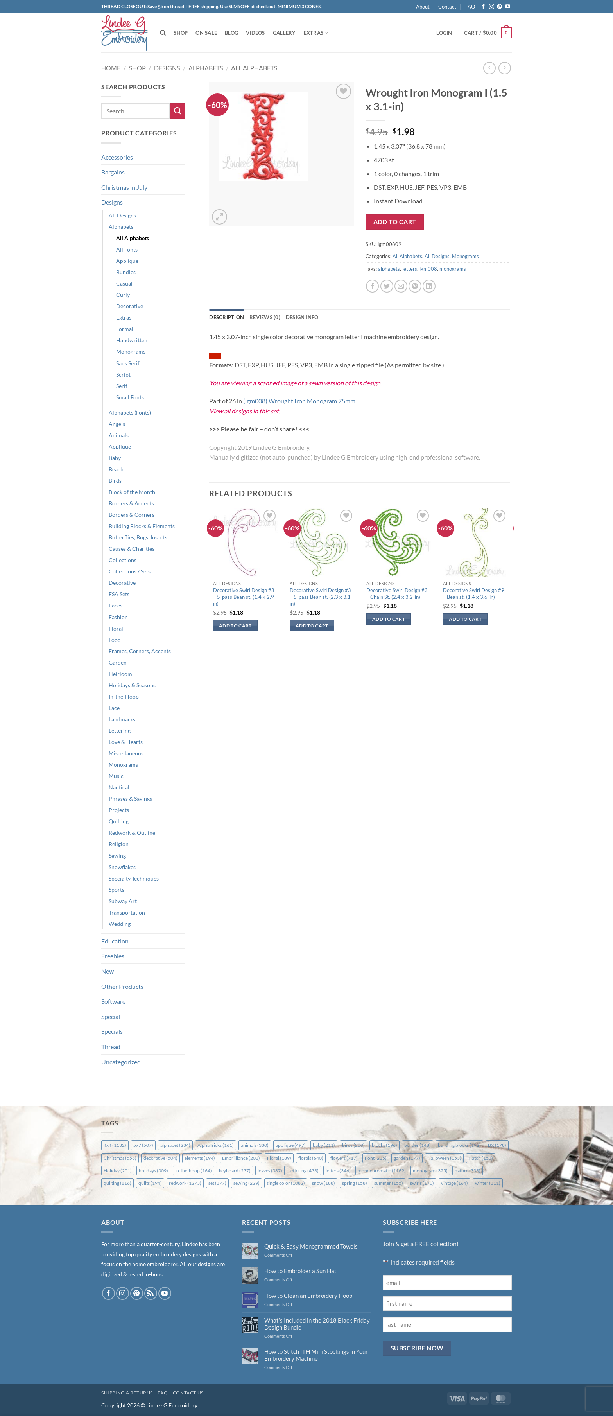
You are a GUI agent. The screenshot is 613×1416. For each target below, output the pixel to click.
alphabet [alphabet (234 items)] (175, 1145)
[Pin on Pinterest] (415, 286)
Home (110, 68)
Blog (231, 33)
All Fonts (127, 249)
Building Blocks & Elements (142, 526)
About (423, 7)
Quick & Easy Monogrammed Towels (311, 1246)
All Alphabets (254, 68)
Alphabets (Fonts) (130, 412)
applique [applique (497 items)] (291, 1145)
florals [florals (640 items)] (310, 1158)
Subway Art (123, 901)
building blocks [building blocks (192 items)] (459, 1145)
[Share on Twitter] (386, 286)
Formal (124, 328)
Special (110, 1016)
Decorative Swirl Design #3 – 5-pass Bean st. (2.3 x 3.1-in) (321, 597)
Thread (110, 1046)
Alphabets (205, 68)
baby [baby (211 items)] (324, 1145)
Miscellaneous (126, 753)
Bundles (126, 272)
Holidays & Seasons (132, 685)
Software (113, 1001)
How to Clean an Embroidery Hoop (308, 1295)
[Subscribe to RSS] (150, 1293)
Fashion (118, 617)
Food (115, 639)
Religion (119, 844)
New (107, 971)
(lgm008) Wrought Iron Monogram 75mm (299, 400)
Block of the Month (132, 492)
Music (116, 776)
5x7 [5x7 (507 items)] (143, 1145)
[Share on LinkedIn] (429, 286)
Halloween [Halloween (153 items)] (444, 1158)
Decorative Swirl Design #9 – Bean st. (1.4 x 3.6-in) (473, 593)
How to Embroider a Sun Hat (300, 1270)
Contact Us (188, 1393)
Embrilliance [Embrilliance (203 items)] (241, 1158)
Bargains (113, 172)
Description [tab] (226, 317)
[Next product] (489, 68)
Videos (255, 33)
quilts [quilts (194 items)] (150, 1183)
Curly (123, 294)
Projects (119, 810)
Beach (116, 469)
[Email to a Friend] (400, 286)
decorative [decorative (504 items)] (160, 1158)
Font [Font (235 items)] (376, 1158)
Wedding (120, 923)
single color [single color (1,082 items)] (286, 1183)
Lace (114, 707)
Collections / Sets (130, 571)
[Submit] (177, 111)
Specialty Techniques (134, 878)
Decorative (129, 306)
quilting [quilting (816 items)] (117, 1183)
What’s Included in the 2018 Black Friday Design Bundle (317, 1324)
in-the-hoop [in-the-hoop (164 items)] (193, 1170)
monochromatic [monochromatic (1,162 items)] (382, 1170)
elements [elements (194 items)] (200, 1158)
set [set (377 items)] (217, 1183)
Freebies (112, 956)
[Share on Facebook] (372, 286)
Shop (181, 33)
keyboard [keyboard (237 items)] (235, 1170)
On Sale (206, 33)
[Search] (163, 32)
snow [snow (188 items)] (323, 1183)
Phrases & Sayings (130, 798)
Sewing (117, 855)
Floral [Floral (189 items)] (279, 1158)
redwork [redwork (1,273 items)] (185, 1183)
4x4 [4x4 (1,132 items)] (115, 1145)
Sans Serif (128, 363)
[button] (444, 33)
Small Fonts (130, 397)
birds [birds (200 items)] (353, 1145)
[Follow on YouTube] (507, 7)
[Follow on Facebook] (483, 7)
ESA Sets (119, 594)
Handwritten (131, 340)
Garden (118, 662)
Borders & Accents (131, 503)
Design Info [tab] (302, 317)
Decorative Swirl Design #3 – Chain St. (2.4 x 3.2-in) (397, 593)
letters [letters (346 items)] (338, 1170)
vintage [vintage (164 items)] (454, 1183)
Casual (124, 283)
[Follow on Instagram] (491, 7)
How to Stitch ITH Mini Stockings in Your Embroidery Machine (316, 1355)
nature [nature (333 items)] (467, 1170)
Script (123, 374)
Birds (115, 480)
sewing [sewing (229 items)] (246, 1183)
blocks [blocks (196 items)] (384, 1145)
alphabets (389, 269)
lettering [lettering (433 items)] (304, 1170)
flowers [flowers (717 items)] (344, 1158)
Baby (115, 458)
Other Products (122, 986)
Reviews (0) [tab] (264, 317)
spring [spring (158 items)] (354, 1183)
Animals (119, 435)
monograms (452, 269)
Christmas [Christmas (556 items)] (120, 1158)
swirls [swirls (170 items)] (422, 1183)
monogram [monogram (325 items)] (430, 1170)
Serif (121, 386)
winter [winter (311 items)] (487, 1183)
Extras (316, 32)
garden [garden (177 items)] (407, 1158)
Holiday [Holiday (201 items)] (118, 1170)
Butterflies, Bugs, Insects (138, 537)
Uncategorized (121, 1062)
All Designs (122, 215)
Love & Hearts (126, 742)
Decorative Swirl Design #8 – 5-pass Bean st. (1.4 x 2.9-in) (244, 597)
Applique (127, 260)
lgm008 (428, 269)
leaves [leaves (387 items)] (270, 1170)
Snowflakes (122, 867)
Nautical (119, 787)
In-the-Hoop (124, 696)
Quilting (119, 821)
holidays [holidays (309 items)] (153, 1170)
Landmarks (122, 719)
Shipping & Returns (127, 1393)
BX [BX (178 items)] (497, 1145)
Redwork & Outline (132, 832)
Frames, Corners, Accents (140, 651)
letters (409, 269)
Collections (122, 560)
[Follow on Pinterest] (499, 7)
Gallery (284, 33)
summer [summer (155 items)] (388, 1183)
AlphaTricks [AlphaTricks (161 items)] (215, 1145)
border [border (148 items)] (417, 1145)
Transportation (127, 912)
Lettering (120, 730)
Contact (447, 7)
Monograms (130, 351)
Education (115, 941)
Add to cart (394, 221)
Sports (116, 889)
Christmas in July (124, 187)
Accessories (117, 157)
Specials (112, 1031)
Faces (115, 605)
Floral (116, 628)
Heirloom (120, 673)
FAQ (470, 7)
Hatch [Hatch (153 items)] (480, 1158)
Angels (117, 423)
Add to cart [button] (235, 625)
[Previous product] (504, 68)
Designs (167, 68)
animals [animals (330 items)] (255, 1145)
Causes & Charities (131, 548)
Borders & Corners (131, 514)
